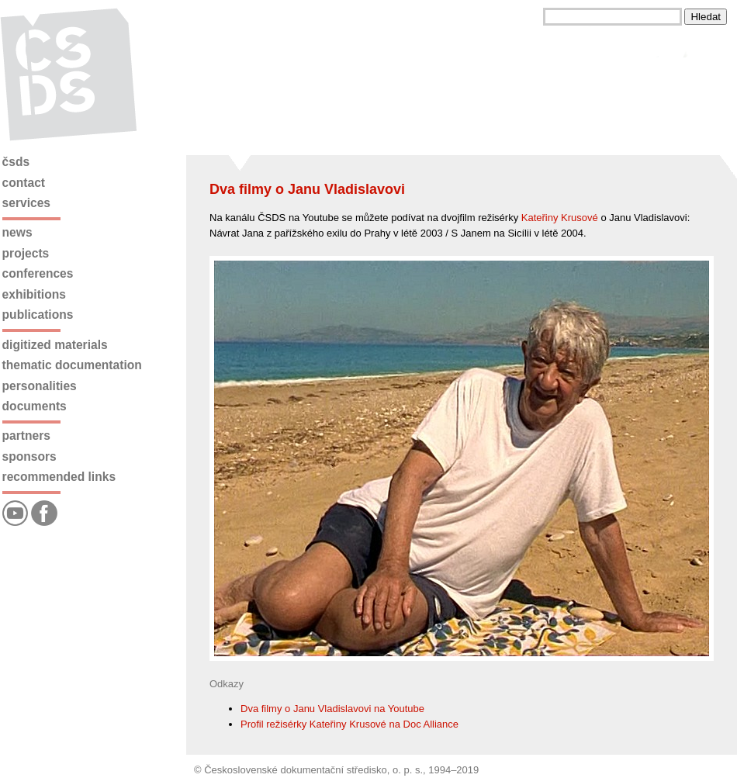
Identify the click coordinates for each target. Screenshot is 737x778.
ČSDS (16, 161)
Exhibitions (34, 294)
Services (26, 202)
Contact (23, 182)
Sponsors (29, 456)
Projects (26, 253)
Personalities (39, 385)
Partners (26, 435)
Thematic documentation (72, 365)
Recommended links (59, 476)
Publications (38, 314)
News (17, 232)
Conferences (38, 273)
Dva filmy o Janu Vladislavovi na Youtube (332, 708)
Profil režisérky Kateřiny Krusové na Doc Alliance (349, 724)
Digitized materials (55, 344)
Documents (34, 406)
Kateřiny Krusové (559, 217)
